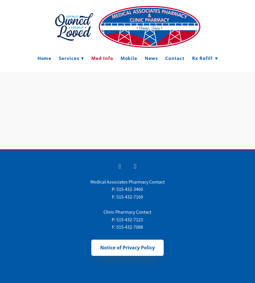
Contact (174, 58)
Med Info (102, 58)
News (151, 58)
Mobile (129, 58)
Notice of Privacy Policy (127, 247)
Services (71, 58)
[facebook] (119, 166)
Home (44, 58)
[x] (135, 166)
